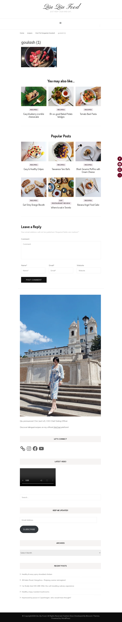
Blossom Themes (92, 616)
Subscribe (29, 529)
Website (80, 265)
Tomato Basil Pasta (88, 113)
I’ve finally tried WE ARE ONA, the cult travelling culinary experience (48, 586)
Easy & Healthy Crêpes (34, 169)
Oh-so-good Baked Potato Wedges (60, 115)
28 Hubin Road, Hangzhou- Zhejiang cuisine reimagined (44, 580)
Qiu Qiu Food (61, 7)
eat (61, 200)
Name (24, 265)
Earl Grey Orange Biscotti (34, 204)
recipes (29, 33)
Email (51, 265)
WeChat (57, 427)
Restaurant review (61, 203)
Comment (25, 239)
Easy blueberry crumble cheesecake (33, 115)
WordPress (65, 618)
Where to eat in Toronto (61, 207)
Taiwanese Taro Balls (61, 169)
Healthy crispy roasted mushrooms (35, 592)
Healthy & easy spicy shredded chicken (37, 574)
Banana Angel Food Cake (88, 204)
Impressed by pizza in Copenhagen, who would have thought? (46, 598)
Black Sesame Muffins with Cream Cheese (88, 170)
